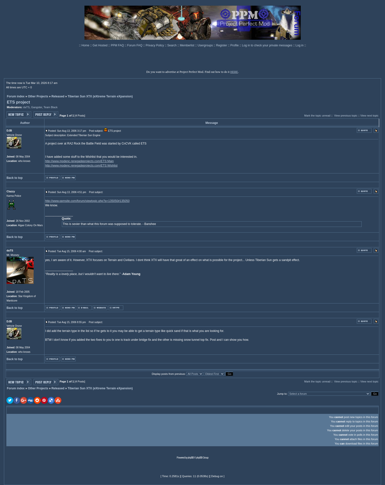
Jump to (282, 393)
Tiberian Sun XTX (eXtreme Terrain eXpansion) (100, 96)
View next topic (369, 115)
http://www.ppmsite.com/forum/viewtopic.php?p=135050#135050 (87, 201)
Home (86, 45)
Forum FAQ (135, 45)
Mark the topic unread (317, 115)
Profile (234, 45)
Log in (300, 45)
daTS (26, 107)
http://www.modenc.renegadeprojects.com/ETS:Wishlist (81, 165)
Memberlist (187, 45)
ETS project (18, 102)
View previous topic (346, 115)
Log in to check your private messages (267, 45)
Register (222, 45)
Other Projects (38, 96)
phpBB (191, 457)
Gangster (36, 107)
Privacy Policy (155, 45)
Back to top (15, 178)
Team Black (50, 107)
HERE (234, 72)
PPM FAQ (118, 45)
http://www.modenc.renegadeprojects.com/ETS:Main (79, 161)
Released (57, 96)
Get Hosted (100, 45)
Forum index (16, 96)
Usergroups (206, 45)
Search (172, 45)
